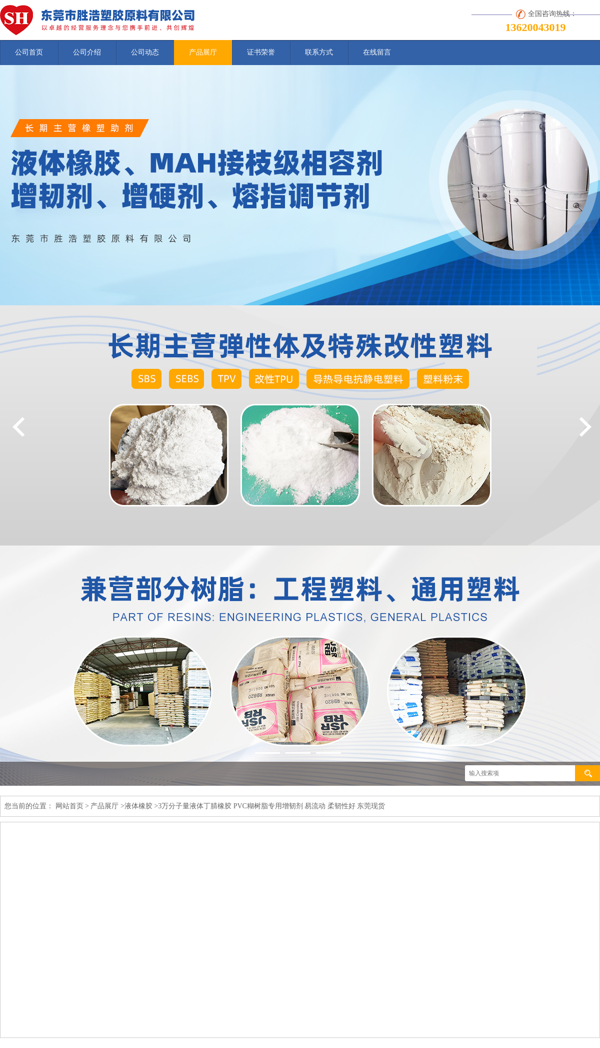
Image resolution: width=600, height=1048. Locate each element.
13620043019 (536, 27)
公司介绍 (87, 52)
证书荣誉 (261, 52)
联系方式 (319, 52)
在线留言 (377, 52)
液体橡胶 (138, 806)
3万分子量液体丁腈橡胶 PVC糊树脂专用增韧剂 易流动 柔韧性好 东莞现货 (271, 806)
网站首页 (70, 806)
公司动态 (145, 52)
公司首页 (29, 52)
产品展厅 (203, 52)
